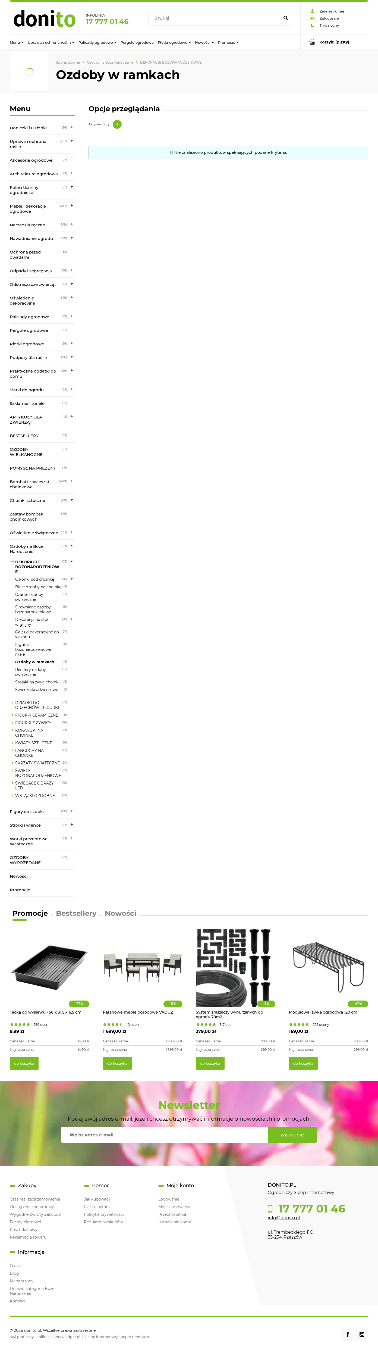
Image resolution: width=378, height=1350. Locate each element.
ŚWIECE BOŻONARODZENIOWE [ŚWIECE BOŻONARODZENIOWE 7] (38, 773)
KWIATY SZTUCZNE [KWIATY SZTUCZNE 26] (33, 742)
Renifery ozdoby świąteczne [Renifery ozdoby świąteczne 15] (30, 672)
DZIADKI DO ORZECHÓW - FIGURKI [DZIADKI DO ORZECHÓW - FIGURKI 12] (37, 705)
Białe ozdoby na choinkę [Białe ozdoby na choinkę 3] (38, 587)
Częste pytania (98, 1206)
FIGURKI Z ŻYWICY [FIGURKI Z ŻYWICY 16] (33, 722)
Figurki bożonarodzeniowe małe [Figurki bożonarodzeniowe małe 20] (33, 649)
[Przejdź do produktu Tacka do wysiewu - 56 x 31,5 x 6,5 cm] (49, 973)
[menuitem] (17, 42)
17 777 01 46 (107, 21)
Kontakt (17, 1301)
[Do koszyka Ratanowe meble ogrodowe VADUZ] (117, 1063)
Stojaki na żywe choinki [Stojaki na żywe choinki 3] (37, 682)
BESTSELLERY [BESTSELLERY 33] (24, 435)
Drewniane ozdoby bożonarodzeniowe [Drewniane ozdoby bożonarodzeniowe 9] (33, 609)
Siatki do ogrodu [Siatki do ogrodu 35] (27, 389)
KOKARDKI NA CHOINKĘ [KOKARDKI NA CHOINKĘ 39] (29, 733)
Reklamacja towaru (28, 1237)
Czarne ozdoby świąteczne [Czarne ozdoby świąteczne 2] (29, 597)
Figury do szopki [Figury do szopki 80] (27, 811)
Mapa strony (21, 1281)
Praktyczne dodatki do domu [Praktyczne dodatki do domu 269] (33, 373)
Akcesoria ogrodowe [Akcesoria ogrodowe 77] (31, 160)
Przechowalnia (172, 1214)
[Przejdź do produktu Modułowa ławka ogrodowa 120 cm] (328, 973)
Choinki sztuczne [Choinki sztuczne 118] (27, 500)
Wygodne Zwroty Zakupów (36, 1214)
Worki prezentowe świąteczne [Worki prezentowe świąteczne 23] (29, 841)
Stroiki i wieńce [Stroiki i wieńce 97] (25, 825)
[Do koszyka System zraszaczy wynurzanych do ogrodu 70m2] (210, 1063)
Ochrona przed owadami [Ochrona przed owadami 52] (25, 254)
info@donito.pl (284, 1217)
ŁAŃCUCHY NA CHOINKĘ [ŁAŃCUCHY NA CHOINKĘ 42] (29, 753)
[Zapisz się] (292, 1135)
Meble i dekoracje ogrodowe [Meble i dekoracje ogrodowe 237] (28, 209)
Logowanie (168, 1199)
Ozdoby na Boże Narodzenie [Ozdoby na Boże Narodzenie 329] (26, 549)
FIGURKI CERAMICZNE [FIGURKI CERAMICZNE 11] (36, 715)
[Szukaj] (285, 18)
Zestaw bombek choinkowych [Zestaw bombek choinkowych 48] (26, 516)
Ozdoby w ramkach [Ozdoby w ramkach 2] (34, 662)
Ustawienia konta (174, 1222)
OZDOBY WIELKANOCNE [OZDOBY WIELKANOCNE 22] (26, 452)
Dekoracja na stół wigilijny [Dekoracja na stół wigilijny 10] (31, 622)
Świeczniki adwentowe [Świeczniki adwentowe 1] (36, 689)
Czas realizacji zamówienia (35, 1199)
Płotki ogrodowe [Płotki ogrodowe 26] (27, 343)
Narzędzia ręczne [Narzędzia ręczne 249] (27, 224)
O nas (15, 1265)
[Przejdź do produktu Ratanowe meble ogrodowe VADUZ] (142, 973)
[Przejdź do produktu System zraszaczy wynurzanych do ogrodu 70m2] (235, 973)
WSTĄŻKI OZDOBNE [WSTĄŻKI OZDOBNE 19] (35, 795)
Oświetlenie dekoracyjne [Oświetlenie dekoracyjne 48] (22, 300)
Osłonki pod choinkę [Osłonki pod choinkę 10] (34, 579)
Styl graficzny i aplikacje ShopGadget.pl (45, 1337)
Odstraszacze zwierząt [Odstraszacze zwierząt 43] (33, 284)
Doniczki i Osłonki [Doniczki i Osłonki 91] (28, 127)
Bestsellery (76, 913)
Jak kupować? (97, 1199)
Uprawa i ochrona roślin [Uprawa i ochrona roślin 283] (28, 144)
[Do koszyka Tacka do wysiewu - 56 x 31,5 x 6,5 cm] (24, 1063)
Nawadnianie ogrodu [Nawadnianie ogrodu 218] (31, 238)
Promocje (20, 889)
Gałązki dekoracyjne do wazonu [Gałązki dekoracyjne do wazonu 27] (37, 634)
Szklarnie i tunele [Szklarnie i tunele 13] (27, 403)
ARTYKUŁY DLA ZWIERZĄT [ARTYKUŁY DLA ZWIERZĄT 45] (26, 419)
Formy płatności (25, 1222)
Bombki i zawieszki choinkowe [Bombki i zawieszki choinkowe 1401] (29, 484)
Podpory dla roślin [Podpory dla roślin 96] (28, 357)
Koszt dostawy (23, 1229)
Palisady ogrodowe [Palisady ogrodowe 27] (29, 316)
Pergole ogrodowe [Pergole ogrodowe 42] (29, 330)
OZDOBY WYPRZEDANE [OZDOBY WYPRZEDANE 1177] (25, 860)
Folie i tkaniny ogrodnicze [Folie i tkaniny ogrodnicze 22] (24, 190)
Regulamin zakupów (103, 1222)
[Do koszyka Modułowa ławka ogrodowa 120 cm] (303, 1063)
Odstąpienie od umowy (32, 1206)
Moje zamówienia (174, 1206)
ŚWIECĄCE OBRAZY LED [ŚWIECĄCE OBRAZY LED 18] (34, 785)
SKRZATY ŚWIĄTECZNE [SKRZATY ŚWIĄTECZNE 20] (37, 763)
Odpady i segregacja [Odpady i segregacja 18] (31, 270)
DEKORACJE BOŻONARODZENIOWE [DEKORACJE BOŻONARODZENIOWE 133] (37, 567)
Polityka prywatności (104, 1214)
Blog (14, 1273)
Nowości (19, 876)
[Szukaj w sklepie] (215, 18)
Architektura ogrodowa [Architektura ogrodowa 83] (34, 173)
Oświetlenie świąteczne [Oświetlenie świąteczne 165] (34, 532)
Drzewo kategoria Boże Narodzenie (32, 1291)
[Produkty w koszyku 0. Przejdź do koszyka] (334, 42)
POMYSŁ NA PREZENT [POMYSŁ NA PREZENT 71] (33, 468)
